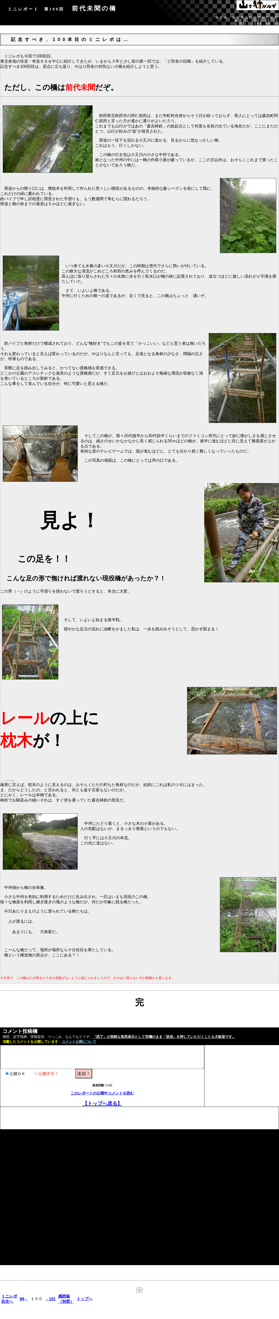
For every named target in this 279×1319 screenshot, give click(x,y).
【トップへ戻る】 (102, 1103)
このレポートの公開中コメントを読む (102, 1093)
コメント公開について (79, 1042)
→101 (50, 1299)
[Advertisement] (90, 1118)
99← (24, 1299)
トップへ (84, 1299)
